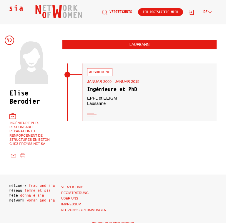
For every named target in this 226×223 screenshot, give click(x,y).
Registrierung (75, 193)
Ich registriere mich (160, 12)
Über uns (69, 198)
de (207, 11)
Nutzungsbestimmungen (84, 210)
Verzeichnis (117, 12)
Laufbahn (139, 44)
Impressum (71, 204)
